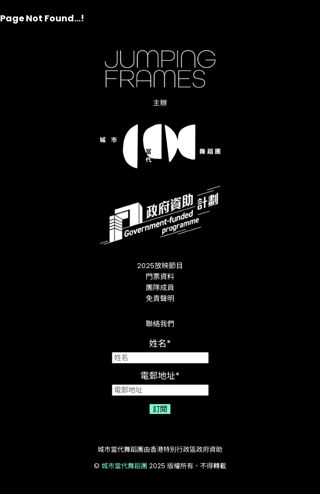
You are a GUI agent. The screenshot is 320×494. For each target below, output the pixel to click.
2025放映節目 (160, 265)
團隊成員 (160, 287)
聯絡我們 (160, 324)
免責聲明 (160, 298)
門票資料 (160, 276)
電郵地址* (160, 383)
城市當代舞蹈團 (124, 465)
